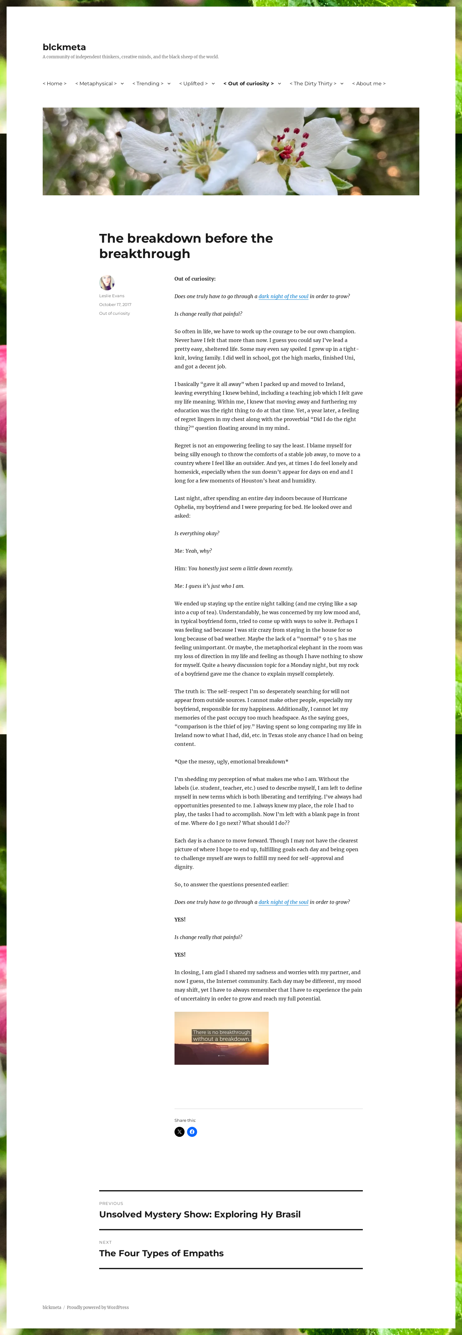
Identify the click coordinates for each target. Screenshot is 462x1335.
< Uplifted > (193, 84)
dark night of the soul (284, 296)
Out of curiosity (114, 313)
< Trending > (148, 84)
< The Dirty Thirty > (313, 84)
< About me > (369, 84)
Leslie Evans (111, 295)
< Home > (55, 84)
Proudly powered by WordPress (98, 1307)
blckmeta (64, 47)
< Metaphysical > (96, 84)
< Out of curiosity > (248, 84)
